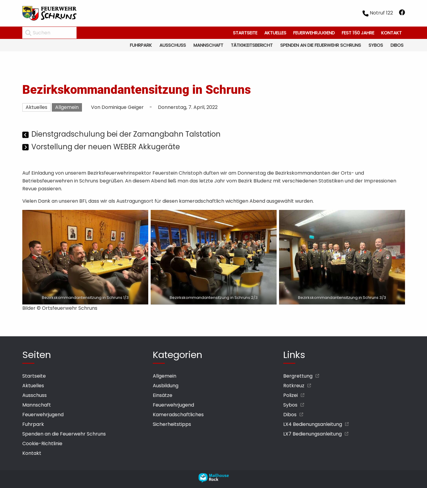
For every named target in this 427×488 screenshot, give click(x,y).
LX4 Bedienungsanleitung (312, 424)
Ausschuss (172, 45)
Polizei (290, 395)
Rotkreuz (293, 385)
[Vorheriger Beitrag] (26, 135)
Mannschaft (208, 45)
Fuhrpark (141, 45)
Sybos (376, 45)
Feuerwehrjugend (314, 33)
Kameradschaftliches (178, 414)
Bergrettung (297, 375)
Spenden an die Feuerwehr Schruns (320, 45)
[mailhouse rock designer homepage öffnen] (214, 481)
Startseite (245, 33)
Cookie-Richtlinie (42, 443)
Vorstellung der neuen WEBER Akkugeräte (105, 147)
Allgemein (67, 107)
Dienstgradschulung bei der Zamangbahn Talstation (126, 134)
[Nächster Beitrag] (26, 147)
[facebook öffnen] (402, 13)
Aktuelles (275, 33)
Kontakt (391, 33)
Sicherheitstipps (172, 424)
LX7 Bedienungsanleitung (312, 433)
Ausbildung (165, 385)
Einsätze (162, 395)
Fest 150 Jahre (358, 33)
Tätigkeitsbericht (252, 45)
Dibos (397, 45)
